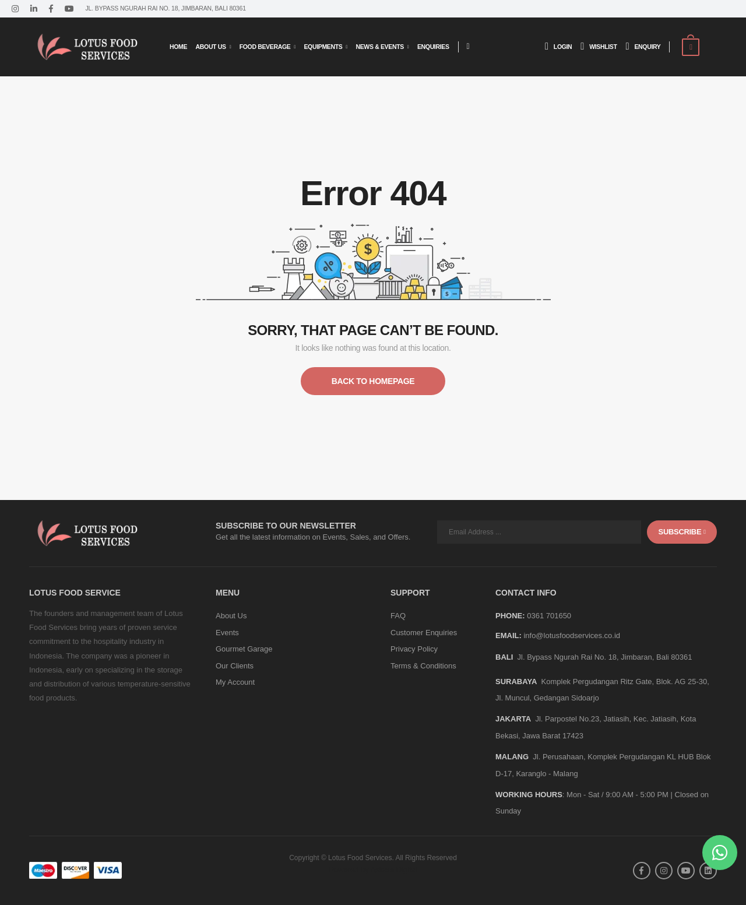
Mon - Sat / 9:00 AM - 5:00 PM (617, 794)
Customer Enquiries (423, 632)
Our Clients (235, 665)
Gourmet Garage (244, 649)
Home (178, 46)
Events (227, 632)
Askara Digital (394, 869)
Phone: (510, 615)
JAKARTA (513, 718)
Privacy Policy (414, 649)
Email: (508, 635)
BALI (504, 657)
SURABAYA (516, 681)
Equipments (323, 46)
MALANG (512, 756)
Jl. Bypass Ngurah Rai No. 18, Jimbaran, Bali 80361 (605, 657)
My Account (235, 682)
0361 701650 (549, 615)
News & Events (379, 46)
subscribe (682, 531)
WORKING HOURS (528, 794)
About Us (211, 46)
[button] (719, 852)
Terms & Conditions (423, 665)
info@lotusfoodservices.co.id (571, 635)
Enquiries (433, 46)
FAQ (398, 615)
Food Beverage (265, 46)
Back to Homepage (373, 381)
